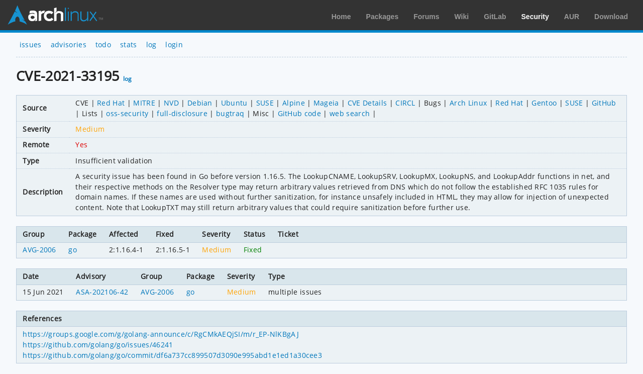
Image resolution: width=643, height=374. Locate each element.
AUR (571, 17)
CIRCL (405, 103)
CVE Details (367, 103)
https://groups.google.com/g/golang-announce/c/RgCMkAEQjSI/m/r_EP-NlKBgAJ (161, 334)
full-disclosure (182, 113)
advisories (68, 44)
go (72, 249)
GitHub (604, 103)
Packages (382, 17)
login (174, 44)
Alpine (293, 103)
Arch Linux (55, 15)
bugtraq (230, 113)
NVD (171, 103)
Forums (426, 17)
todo (103, 44)
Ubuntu (234, 103)
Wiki (462, 17)
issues (31, 44)
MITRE (144, 103)
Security (535, 17)
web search (350, 113)
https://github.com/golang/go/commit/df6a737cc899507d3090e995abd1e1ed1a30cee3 (172, 355)
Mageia (326, 103)
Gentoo (544, 103)
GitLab (495, 17)
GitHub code (300, 113)
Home (341, 17)
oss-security (127, 113)
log (151, 44)
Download (611, 17)
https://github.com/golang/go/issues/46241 (98, 344)
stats (128, 44)
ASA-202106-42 (102, 292)
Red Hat (111, 103)
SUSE (265, 103)
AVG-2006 (39, 249)
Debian (199, 103)
